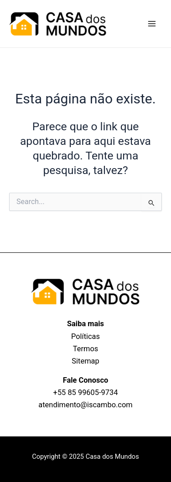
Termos (85, 348)
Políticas (85, 336)
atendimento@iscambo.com (85, 404)
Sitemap (85, 361)
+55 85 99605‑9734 (85, 392)
